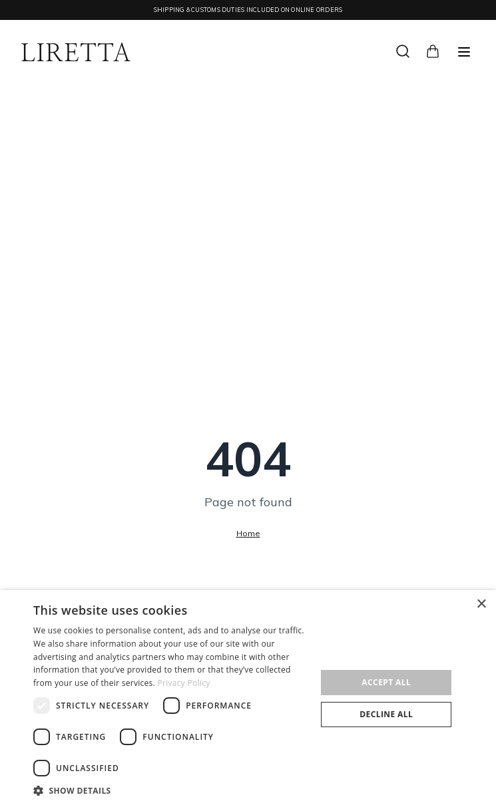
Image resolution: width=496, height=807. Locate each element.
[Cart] (432, 50)
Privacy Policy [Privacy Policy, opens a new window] (184, 683)
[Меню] (464, 52)
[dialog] (248, 698)
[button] (170, 790)
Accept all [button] (386, 682)
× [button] (481, 604)
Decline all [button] (386, 714)
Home (248, 533)
